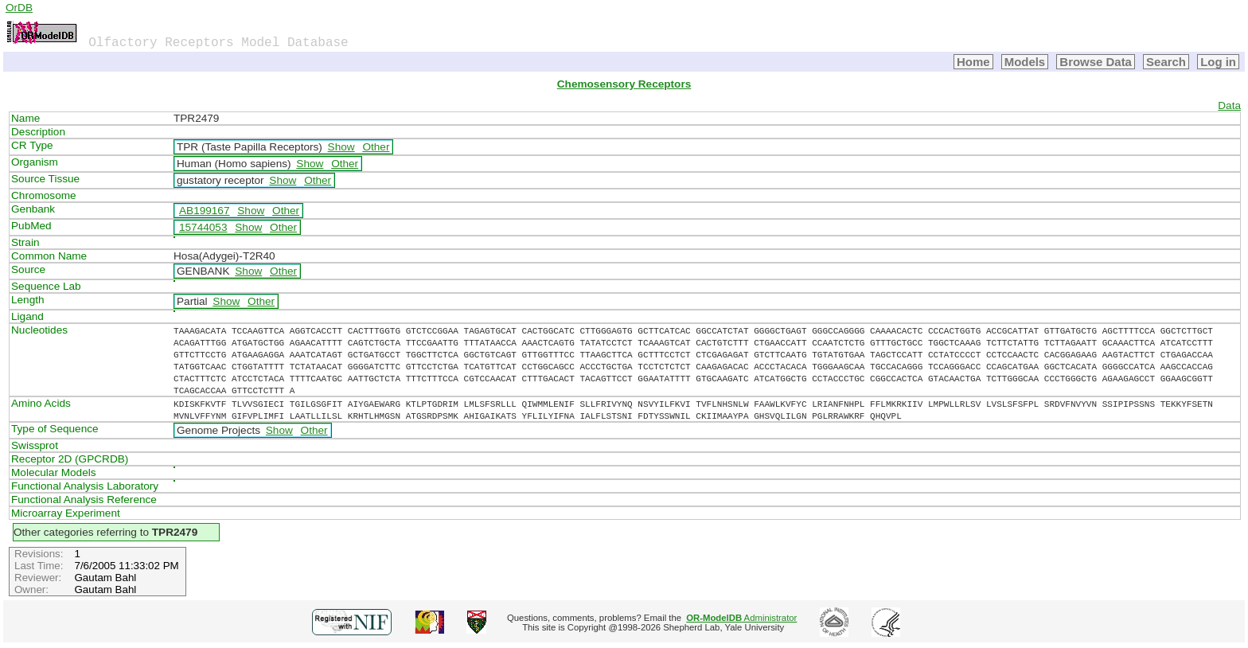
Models (1025, 61)
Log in (1218, 61)
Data (1229, 105)
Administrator (741, 618)
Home (973, 61)
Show (341, 147)
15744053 (203, 227)
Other (375, 147)
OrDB (19, 8)
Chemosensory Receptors (624, 84)
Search (1166, 61)
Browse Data (1095, 61)
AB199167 (204, 211)
